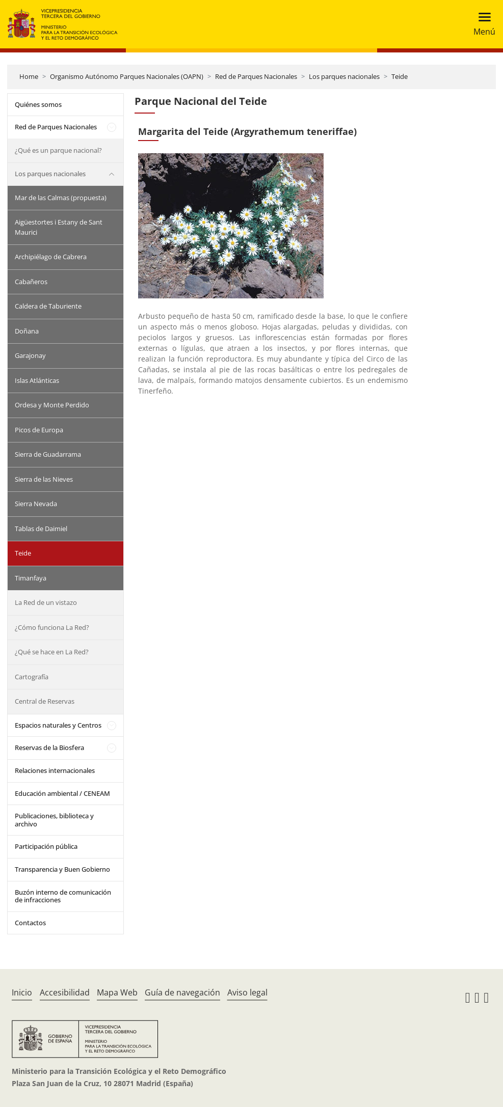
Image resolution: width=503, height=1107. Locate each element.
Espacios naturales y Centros (58, 725)
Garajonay (30, 355)
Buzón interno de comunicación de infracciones (63, 896)
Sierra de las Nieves (44, 479)
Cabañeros (31, 281)
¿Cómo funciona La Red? (52, 627)
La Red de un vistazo (46, 602)
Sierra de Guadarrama (48, 454)
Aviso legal (247, 992)
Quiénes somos (38, 104)
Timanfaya (30, 578)
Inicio (22, 992)
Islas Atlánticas (37, 380)
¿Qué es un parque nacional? (58, 150)
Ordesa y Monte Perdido (52, 404)
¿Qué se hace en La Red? (52, 651)
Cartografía (31, 676)
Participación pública (46, 846)
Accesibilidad (65, 992)
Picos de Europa (39, 429)
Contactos (30, 922)
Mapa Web (117, 992)
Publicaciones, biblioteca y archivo (54, 819)
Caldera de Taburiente (48, 306)
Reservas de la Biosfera (49, 747)
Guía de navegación (182, 992)
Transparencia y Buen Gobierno (62, 869)
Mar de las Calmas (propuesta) (61, 197)
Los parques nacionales (344, 76)
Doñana (27, 331)
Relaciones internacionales (55, 770)
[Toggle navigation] (481, 24)
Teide (399, 76)
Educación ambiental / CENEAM (62, 793)
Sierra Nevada (36, 503)
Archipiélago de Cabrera (51, 256)
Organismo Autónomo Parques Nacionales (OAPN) (126, 76)
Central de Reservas (44, 701)
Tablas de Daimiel (41, 528)
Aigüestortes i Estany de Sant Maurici (58, 227)
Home (28, 76)
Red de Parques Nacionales (256, 76)
